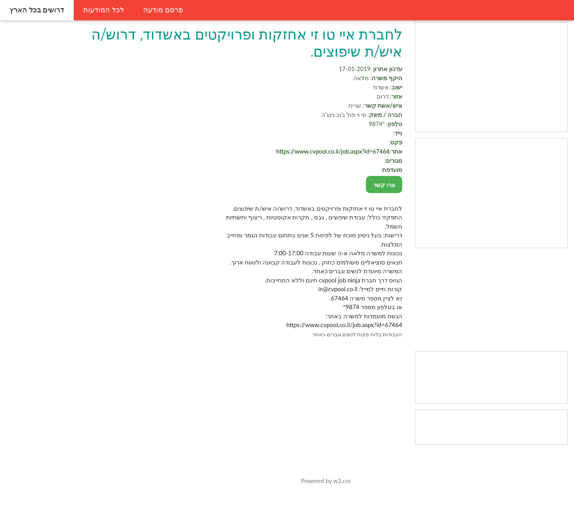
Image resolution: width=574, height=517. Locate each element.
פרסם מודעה (163, 10)
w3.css (353, 480)
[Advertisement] (495, 77)
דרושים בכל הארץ (37, 10)
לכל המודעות (103, 10)
